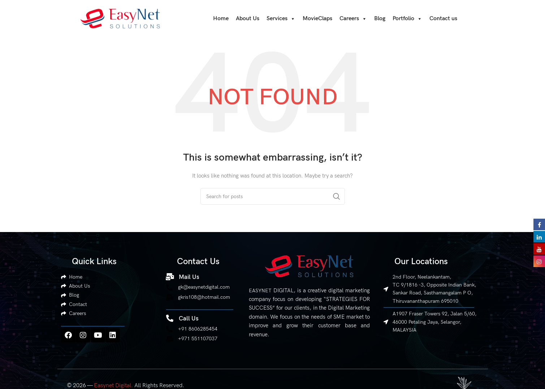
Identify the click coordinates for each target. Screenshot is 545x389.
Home (221, 19)
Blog (379, 19)
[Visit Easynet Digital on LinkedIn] (539, 236)
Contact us (443, 19)
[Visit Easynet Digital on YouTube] (539, 248)
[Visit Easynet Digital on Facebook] (539, 224)
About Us (247, 19)
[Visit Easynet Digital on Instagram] (539, 261)
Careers (353, 19)
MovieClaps (317, 19)
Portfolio (407, 19)
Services (281, 19)
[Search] (272, 196)
